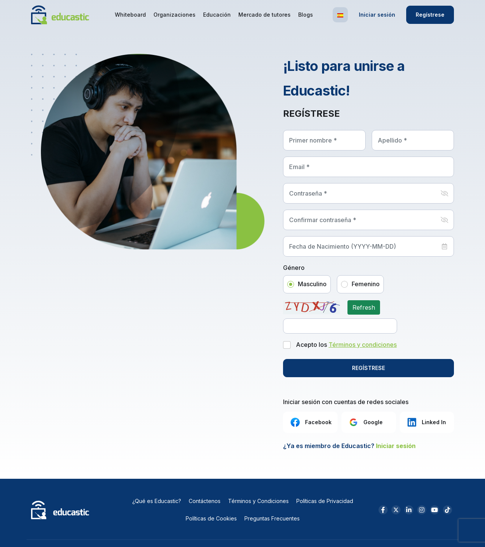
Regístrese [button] (430, 14)
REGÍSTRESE (368, 368)
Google (365, 422)
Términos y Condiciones (258, 501)
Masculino (312, 284)
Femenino (366, 284)
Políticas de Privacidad (324, 501)
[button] (340, 14)
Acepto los (346, 344)
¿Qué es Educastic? (156, 501)
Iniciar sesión (377, 14)
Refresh (363, 307)
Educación (217, 14)
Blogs (305, 14)
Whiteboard (130, 14)
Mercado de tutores (264, 14)
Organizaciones (174, 14)
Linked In (426, 422)
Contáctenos (205, 501)
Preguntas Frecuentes (272, 518)
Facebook (310, 422)
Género (294, 267)
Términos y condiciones (363, 344)
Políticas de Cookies (211, 518)
